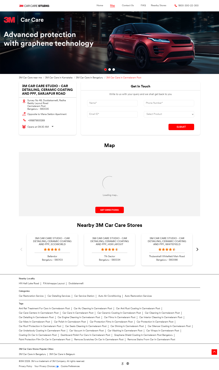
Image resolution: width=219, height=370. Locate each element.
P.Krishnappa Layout (54, 283)
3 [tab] (113, 69)
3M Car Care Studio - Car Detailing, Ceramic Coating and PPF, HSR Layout (109, 241)
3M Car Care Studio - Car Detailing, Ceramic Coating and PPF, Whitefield (167, 241)
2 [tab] (109, 69)
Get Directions (109, 210)
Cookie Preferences (70, 366)
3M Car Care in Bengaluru (32, 354)
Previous (21, 249)
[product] (169, 114)
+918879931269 (36, 121)
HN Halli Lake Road (29, 283)
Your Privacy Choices (44, 366)
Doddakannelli (76, 283)
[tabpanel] (109, 42)
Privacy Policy (25, 366)
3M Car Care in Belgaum (62, 354)
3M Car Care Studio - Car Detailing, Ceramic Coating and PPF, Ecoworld (52, 241)
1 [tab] (105, 69)
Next (197, 249)
